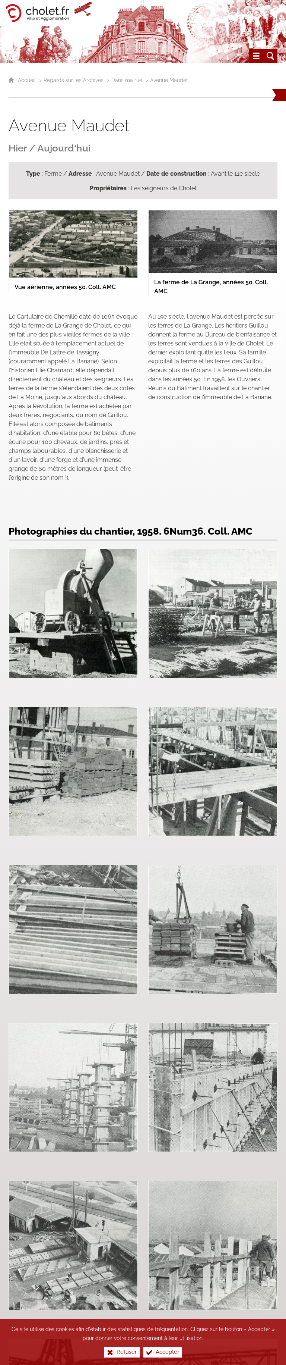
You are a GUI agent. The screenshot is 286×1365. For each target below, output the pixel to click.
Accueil (27, 80)
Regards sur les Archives (74, 80)
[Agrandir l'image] (73, 243)
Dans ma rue (126, 80)
